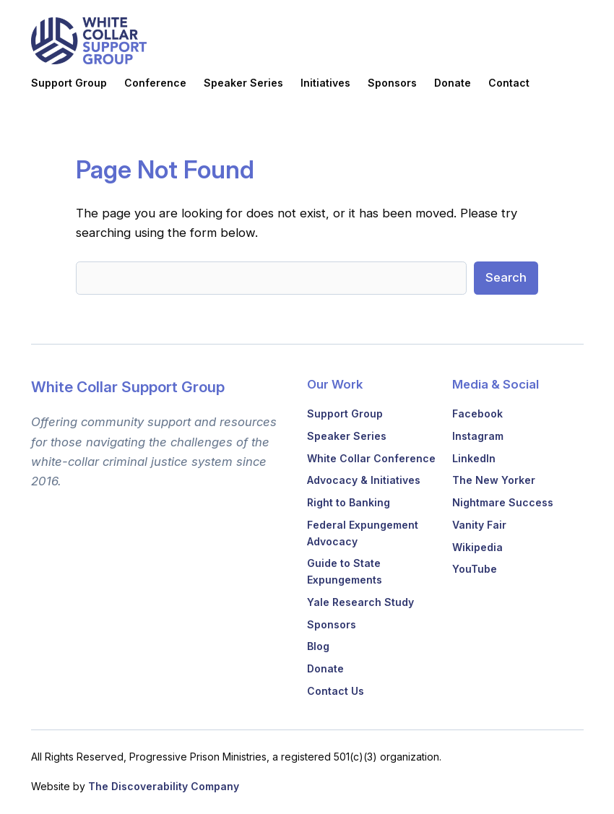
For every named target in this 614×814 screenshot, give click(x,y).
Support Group (345, 413)
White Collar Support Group (128, 387)
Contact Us (335, 691)
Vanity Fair (479, 525)
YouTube (474, 569)
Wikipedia (477, 547)
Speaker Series (346, 436)
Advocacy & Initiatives (363, 480)
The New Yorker (493, 480)
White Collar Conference (371, 458)
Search (506, 277)
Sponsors (331, 624)
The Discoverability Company (163, 786)
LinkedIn (474, 458)
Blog (318, 646)
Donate (325, 668)
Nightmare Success (502, 502)
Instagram (477, 436)
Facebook (477, 413)
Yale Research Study (360, 602)
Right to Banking (348, 502)
